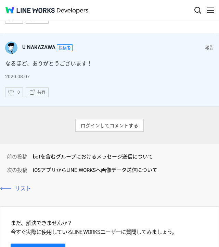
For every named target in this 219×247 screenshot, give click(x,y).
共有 (41, 92)
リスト (23, 188)
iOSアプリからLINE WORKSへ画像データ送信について (95, 170)
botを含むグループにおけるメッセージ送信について (93, 157)
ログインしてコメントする (109, 125)
